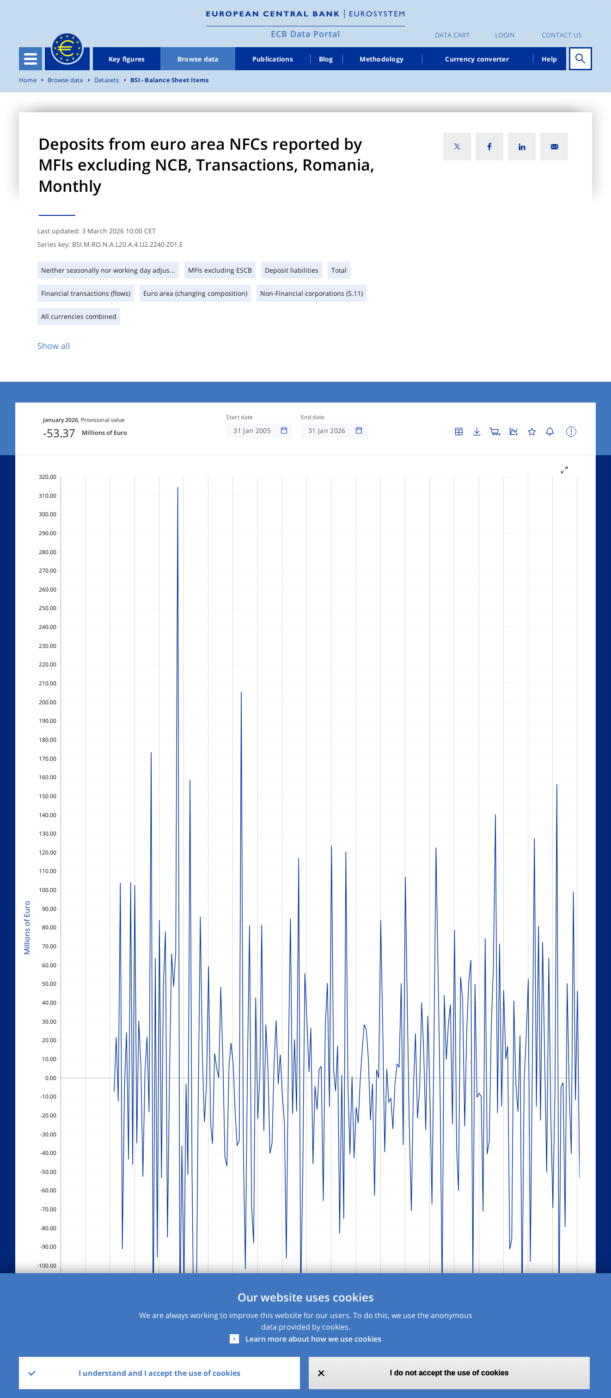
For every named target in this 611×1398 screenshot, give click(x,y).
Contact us (562, 35)
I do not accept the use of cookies (449, 1373)
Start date (239, 417)
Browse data (198, 59)
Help (549, 59)
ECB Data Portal (305, 33)
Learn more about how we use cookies (313, 1339)
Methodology (381, 59)
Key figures (127, 59)
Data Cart (452, 35)
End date (313, 417)
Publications (272, 59)
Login (505, 35)
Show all (53, 345)
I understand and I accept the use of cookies (159, 1373)
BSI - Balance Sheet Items (169, 80)
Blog (326, 59)
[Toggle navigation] (30, 58)
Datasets (106, 80)
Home (28, 80)
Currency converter (477, 59)
